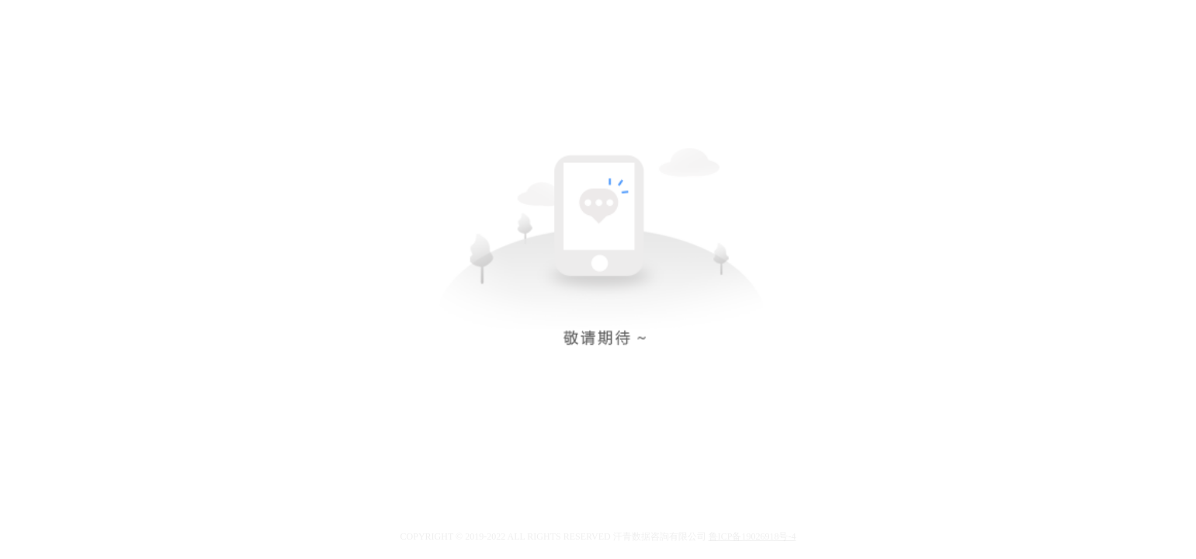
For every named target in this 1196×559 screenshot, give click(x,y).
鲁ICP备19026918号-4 (752, 536)
